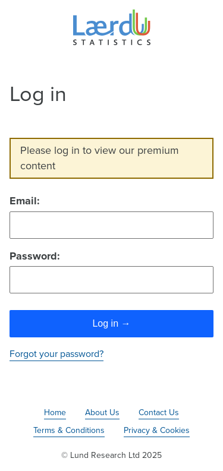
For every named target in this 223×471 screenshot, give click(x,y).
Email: (25, 200)
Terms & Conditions (69, 430)
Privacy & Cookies (157, 430)
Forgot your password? (56, 354)
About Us (102, 412)
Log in (111, 323)
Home (55, 412)
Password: (35, 256)
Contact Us (159, 412)
